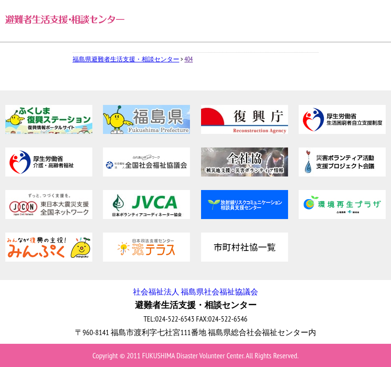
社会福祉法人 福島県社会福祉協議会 (195, 291)
